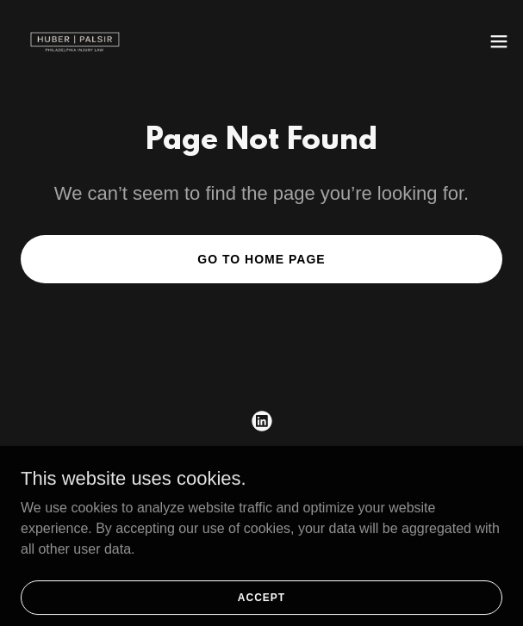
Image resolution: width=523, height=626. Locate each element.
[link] (75, 41)
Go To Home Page (261, 259)
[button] (499, 41)
